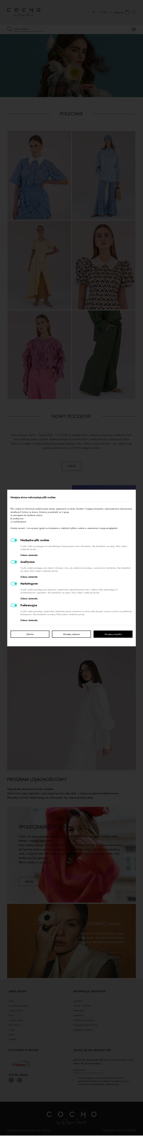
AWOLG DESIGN (126, 1131)
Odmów (30, 634)
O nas (12, 1030)
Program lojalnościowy (85, 1025)
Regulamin (78, 1016)
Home (12, 1001)
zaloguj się (118, 12)
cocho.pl (45, 1131)
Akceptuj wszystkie (113, 634)
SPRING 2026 (15, 1011)
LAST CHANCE (15, 1025)
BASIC (12, 1016)
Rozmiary (77, 1001)
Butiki (11, 1035)
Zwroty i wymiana (82, 1006)
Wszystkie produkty (18, 1006)
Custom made (16, 1020)
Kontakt (12, 1040)
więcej (71, 466)
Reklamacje (79, 1011)
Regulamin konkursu (83, 1030)
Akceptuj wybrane (71, 634)
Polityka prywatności (83, 1020)
